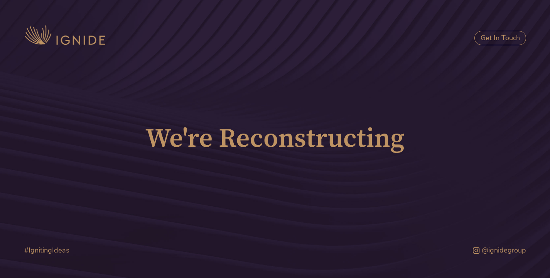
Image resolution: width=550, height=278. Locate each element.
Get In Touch (500, 37)
